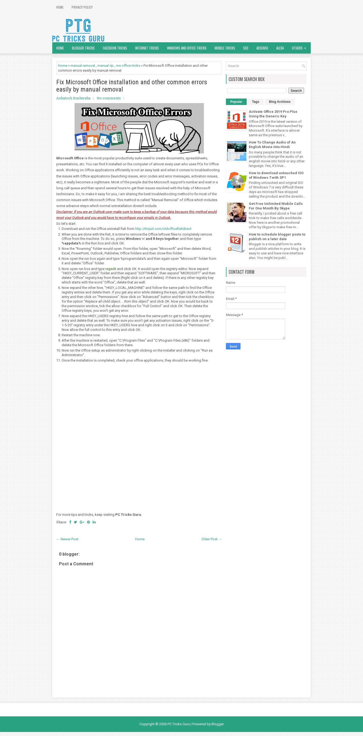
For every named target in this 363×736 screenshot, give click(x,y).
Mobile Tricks (225, 48)
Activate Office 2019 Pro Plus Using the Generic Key (273, 114)
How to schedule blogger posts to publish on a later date (277, 236)
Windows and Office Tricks (187, 48)
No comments (109, 98)
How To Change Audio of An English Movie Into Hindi (272, 144)
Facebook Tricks (115, 48)
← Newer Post (67, 539)
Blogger (217, 724)
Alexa (280, 48)
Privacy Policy (82, 7)
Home (60, 7)
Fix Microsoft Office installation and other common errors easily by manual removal (131, 86)
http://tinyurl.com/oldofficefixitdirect (163, 229)
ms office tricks (128, 66)
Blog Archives (280, 102)
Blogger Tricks (83, 48)
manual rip (105, 66)
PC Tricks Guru (178, 724)
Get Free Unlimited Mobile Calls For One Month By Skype (276, 206)
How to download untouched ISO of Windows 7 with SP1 (276, 175)
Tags (255, 102)
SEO (245, 48)
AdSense (262, 48)
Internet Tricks (147, 48)
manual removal (83, 66)
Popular (236, 102)
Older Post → (211, 539)
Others (301, 46)
